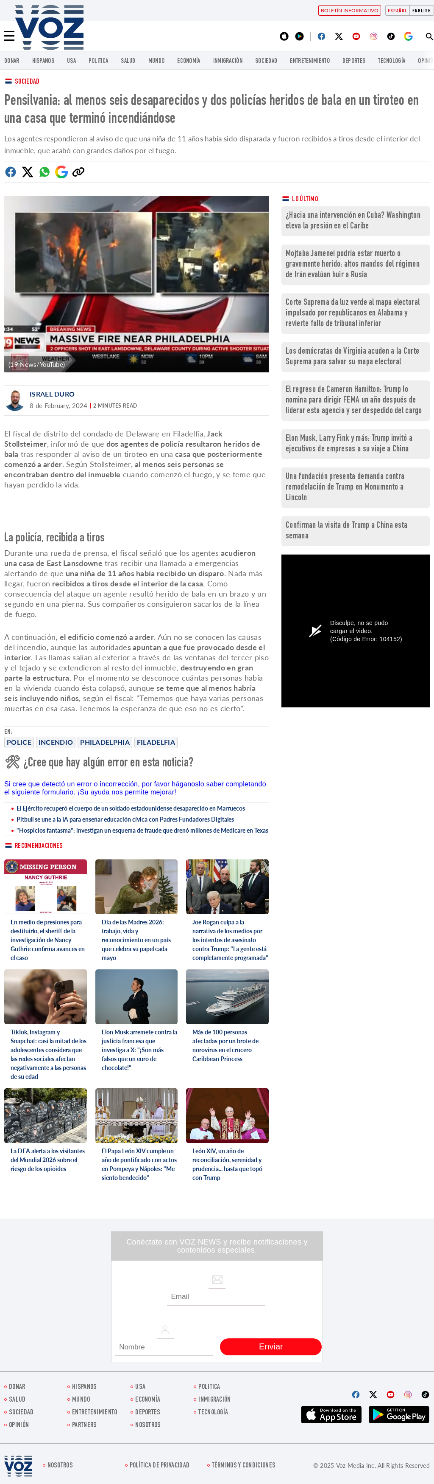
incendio (56, 742)
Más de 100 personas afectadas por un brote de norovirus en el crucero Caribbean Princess (225, 1045)
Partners (84, 1425)
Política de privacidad (160, 1466)
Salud (128, 61)
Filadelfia (156, 742)
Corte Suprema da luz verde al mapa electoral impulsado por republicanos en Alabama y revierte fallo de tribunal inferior (353, 313)
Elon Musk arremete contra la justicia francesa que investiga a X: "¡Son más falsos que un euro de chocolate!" (139, 1049)
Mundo (156, 61)
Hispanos (43, 61)
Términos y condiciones (244, 1466)
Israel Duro (52, 394)
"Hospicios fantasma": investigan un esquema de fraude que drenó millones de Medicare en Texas (142, 830)
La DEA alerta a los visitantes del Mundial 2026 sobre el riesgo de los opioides (48, 1159)
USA (71, 61)
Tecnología (391, 61)
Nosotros (148, 1425)
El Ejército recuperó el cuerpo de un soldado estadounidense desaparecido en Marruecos (131, 808)
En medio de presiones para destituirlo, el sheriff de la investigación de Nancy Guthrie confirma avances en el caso (48, 939)
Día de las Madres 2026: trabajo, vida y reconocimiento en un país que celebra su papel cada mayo (136, 939)
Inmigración (227, 61)
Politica (98, 61)
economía (188, 61)
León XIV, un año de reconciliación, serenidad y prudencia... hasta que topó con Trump (227, 1164)
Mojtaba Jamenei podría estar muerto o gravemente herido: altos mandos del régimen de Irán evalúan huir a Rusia (353, 265)
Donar (11, 61)
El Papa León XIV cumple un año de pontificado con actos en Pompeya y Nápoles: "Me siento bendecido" (139, 1164)
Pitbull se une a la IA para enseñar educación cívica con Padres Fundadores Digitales (125, 819)
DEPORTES (353, 61)
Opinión (19, 1425)
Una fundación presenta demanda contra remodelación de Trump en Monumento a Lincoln (345, 488)
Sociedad (266, 61)
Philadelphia (105, 742)
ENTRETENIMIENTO (310, 61)
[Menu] (9, 36)
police (19, 742)
